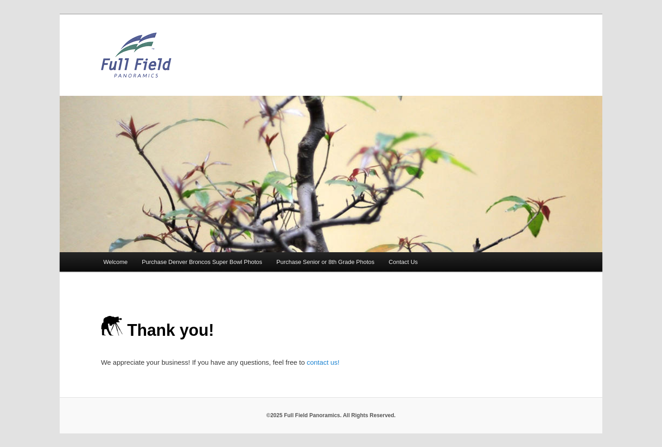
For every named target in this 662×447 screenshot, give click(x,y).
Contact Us (403, 262)
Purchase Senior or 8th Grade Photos (325, 262)
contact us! (323, 362)
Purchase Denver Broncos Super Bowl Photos (202, 262)
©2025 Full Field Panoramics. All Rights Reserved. (331, 415)
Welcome (115, 262)
